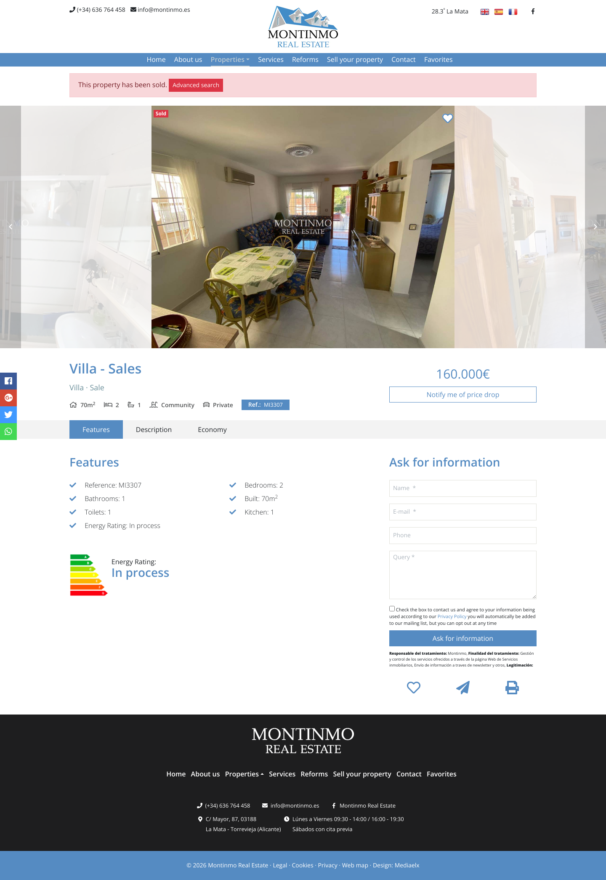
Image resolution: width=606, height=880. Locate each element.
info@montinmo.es (160, 10)
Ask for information (463, 638)
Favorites (438, 59)
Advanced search (196, 85)
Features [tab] (96, 429)
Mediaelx (407, 865)
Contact (403, 59)
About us (188, 59)
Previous (10, 227)
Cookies (302, 865)
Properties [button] (228, 59)
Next (595, 227)
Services (271, 59)
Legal (280, 865)
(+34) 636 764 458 (97, 10)
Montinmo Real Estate (368, 805)
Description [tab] (154, 429)
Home (155, 59)
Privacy (328, 865)
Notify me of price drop (463, 394)
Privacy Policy (453, 616)
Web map (355, 865)
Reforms (305, 59)
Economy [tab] (212, 429)
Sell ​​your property (355, 59)
